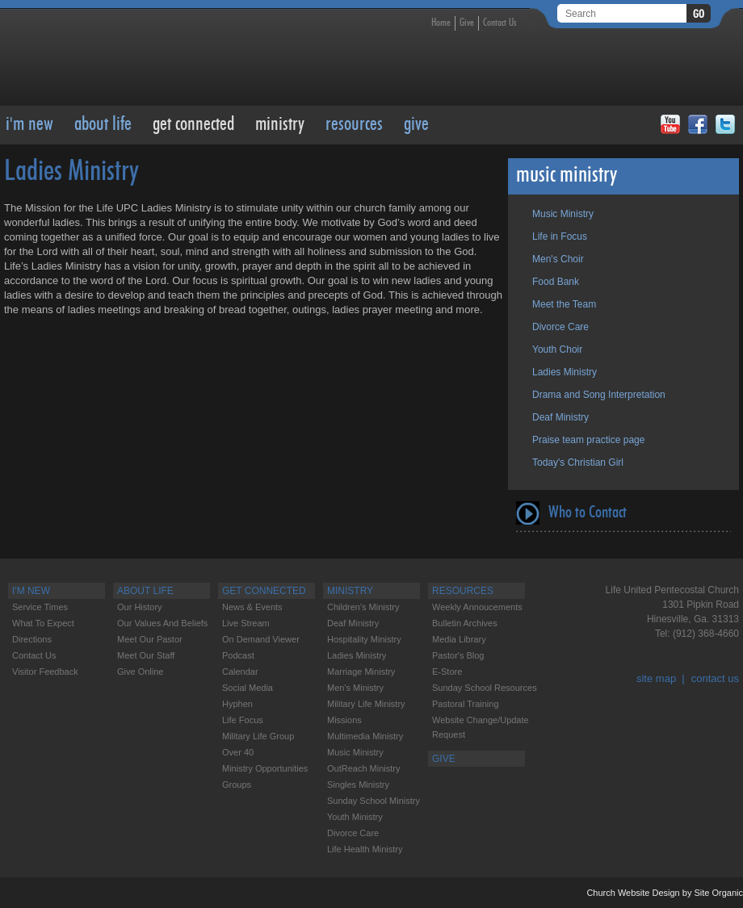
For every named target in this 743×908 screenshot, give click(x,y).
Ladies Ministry (564, 372)
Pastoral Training (465, 704)
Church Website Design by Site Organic (664, 893)
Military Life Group (258, 736)
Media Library (459, 639)
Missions (344, 720)
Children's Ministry (363, 607)
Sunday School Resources (484, 688)
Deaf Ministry (560, 417)
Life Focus (242, 720)
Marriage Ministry (361, 671)
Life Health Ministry (365, 849)
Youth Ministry (355, 817)
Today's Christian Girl (577, 462)
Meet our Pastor (150, 639)
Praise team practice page (588, 440)
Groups (236, 784)
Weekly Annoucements (477, 607)
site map (656, 678)
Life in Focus (559, 236)
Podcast (238, 655)
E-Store (447, 671)
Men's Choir (558, 259)
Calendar (240, 671)
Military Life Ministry (366, 704)
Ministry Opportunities (265, 768)
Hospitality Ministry (364, 639)
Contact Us (500, 23)
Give (467, 23)
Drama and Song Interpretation (598, 394)
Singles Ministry (358, 784)
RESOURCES (354, 125)
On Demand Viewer (261, 639)
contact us (715, 678)
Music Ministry (563, 214)
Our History (139, 607)
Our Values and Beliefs (162, 623)
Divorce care (353, 833)
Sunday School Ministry (373, 800)
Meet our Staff (145, 655)
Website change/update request (480, 727)
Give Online (140, 671)
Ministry (279, 125)
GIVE (416, 125)
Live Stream (246, 623)
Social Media (247, 688)
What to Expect (43, 623)
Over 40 (238, 752)
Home (441, 23)
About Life (103, 125)
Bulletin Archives (464, 623)
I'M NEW (29, 125)
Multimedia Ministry (365, 736)
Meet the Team (564, 304)
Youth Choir (557, 349)
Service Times (40, 607)
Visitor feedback (45, 671)
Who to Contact (587, 512)
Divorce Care (560, 327)
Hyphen (237, 704)
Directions (32, 639)
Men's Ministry (355, 688)
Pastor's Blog (458, 655)
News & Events (252, 607)
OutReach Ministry (363, 768)
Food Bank (555, 281)
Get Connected (193, 125)
